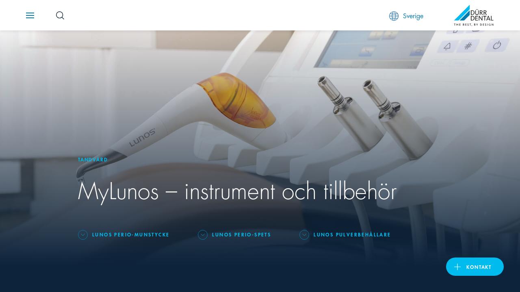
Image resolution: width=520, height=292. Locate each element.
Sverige (406, 15)
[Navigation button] (30, 15)
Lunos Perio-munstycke (130, 234)
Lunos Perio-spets (241, 234)
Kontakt (479, 267)
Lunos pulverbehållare (352, 234)
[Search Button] (60, 15)
